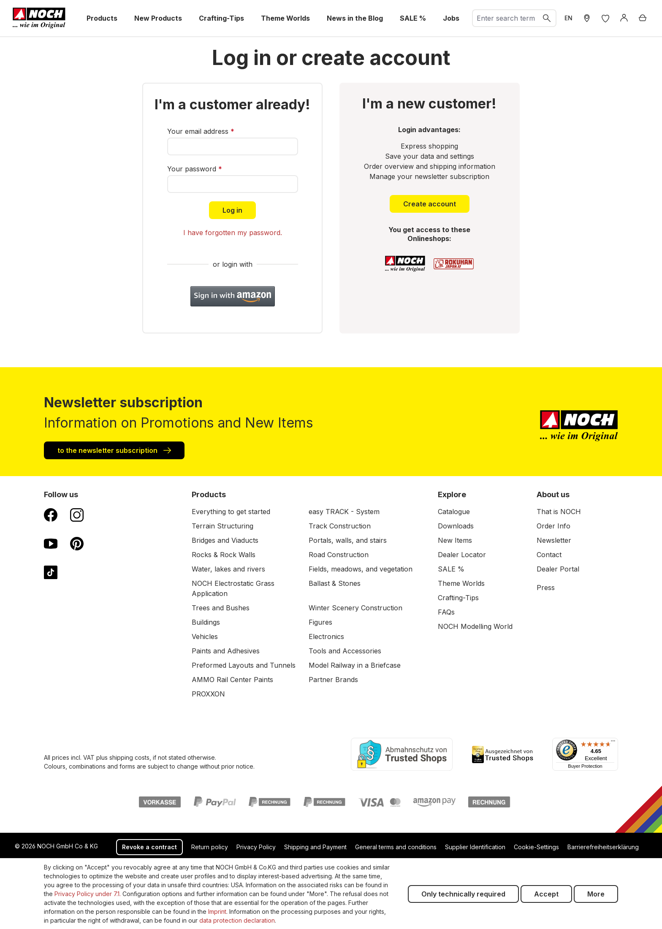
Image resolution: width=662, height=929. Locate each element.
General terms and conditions (396, 846)
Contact (549, 554)
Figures (320, 622)
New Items (455, 540)
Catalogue (454, 511)
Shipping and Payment (315, 846)
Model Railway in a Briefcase (355, 665)
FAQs (446, 612)
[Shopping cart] (642, 18)
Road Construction (339, 554)
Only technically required (463, 894)
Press (546, 587)
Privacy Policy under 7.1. (87, 893)
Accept (546, 894)
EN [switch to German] (568, 18)
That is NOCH (559, 511)
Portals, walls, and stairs (348, 540)
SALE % (451, 569)
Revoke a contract (149, 846)
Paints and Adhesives (226, 651)
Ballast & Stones (335, 583)
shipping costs (129, 757)
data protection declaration (237, 920)
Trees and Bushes (221, 608)
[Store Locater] (587, 18)
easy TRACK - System (344, 511)
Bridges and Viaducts (225, 540)
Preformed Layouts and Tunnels (244, 665)
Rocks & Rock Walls (223, 554)
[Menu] (613, 743)
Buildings (206, 622)
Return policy (209, 846)
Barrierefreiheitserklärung (603, 846)
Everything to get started (231, 511)
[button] (232, 296)
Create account (429, 204)
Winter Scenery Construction (355, 608)
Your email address (200, 131)
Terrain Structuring (222, 526)
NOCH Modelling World (475, 626)
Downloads (456, 526)
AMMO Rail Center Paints (232, 679)
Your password (194, 169)
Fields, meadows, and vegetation (360, 569)
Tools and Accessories (345, 651)
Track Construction (340, 526)
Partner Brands (333, 679)
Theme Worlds (461, 583)
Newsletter (554, 540)
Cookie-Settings (536, 846)
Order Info (553, 526)
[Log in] (624, 18)
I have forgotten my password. (232, 232)
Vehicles (205, 636)
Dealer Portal (558, 569)
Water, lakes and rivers (228, 569)
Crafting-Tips (458, 597)
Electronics (326, 636)
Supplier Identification (475, 846)
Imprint (217, 911)
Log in (232, 210)
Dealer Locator (462, 554)
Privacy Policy (256, 846)
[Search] (547, 18)
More (596, 894)
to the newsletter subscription (114, 450)
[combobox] (505, 18)
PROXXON (208, 694)
